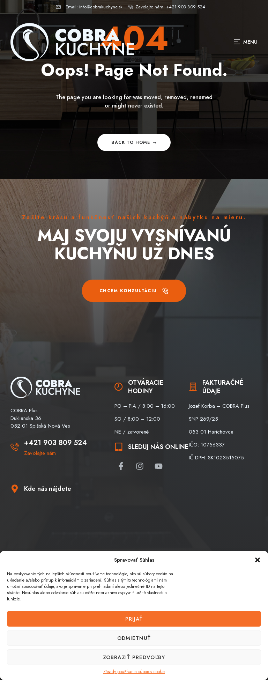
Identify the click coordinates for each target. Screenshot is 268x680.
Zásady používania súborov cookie (134, 671)
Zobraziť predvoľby (134, 657)
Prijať (134, 619)
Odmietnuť (134, 638)
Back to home (134, 142)
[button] (257, 559)
